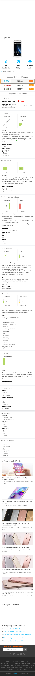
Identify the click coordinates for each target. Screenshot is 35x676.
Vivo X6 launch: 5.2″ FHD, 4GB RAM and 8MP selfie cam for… (17, 502)
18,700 (22, 101)
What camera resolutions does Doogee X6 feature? (17, 634)
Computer (17, 661)
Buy (31, 81)
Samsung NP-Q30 (25, 665)
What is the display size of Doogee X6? (13, 638)
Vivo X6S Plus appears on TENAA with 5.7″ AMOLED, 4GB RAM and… (17, 592)
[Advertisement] (17, 18)
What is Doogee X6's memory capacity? (14, 631)
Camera (23, 661)
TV (27, 661)
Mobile (8, 661)
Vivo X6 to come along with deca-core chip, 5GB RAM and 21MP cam (16, 478)
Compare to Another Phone (7, 72)
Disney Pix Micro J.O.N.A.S (6, 663)
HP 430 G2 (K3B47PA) (20, 663)
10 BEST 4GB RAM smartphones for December (16, 547)
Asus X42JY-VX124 (11, 669)
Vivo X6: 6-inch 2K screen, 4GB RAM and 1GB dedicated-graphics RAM (15, 524)
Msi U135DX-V (18, 667)
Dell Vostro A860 (15, 665)
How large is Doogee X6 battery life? (13, 641)
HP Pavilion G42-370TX (22, 669)
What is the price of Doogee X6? (12, 628)
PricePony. (17, 673)
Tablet (12, 661)
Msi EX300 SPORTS (28, 667)
